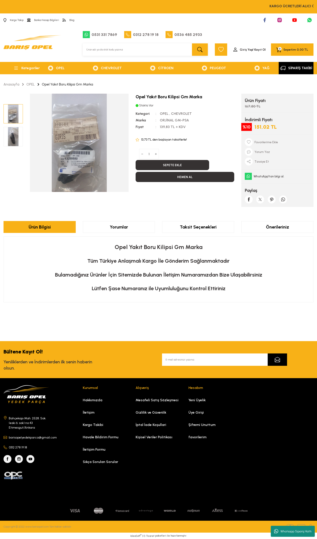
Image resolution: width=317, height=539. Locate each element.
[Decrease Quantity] (142, 154)
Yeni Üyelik (197, 400)
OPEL (164, 114)
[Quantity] (149, 154)
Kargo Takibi (93, 425)
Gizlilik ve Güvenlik (151, 412)
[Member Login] (249, 49)
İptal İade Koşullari (151, 425)
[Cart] (292, 49)
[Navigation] (26, 68)
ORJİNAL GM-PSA (174, 120)
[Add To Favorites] (277, 142)
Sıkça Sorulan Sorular (100, 462)
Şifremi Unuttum (202, 425)
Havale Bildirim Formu (100, 437)
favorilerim (197, 437)
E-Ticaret (149, 535)
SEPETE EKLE (172, 165)
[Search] (145, 49)
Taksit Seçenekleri (198, 227)
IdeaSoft (135, 535)
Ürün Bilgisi (40, 227)
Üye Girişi (196, 412)
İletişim (88, 412)
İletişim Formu (94, 449)
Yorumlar (119, 227)
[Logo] (32, 44)
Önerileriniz (277, 227)
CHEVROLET (181, 114)
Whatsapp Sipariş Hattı (292, 531)
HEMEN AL (185, 177)
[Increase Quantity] (156, 154)
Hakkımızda (92, 400)
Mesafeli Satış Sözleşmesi (157, 400)
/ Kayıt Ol (259, 50)
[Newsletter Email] (224, 359)
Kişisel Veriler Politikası (154, 437)
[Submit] (277, 359)
